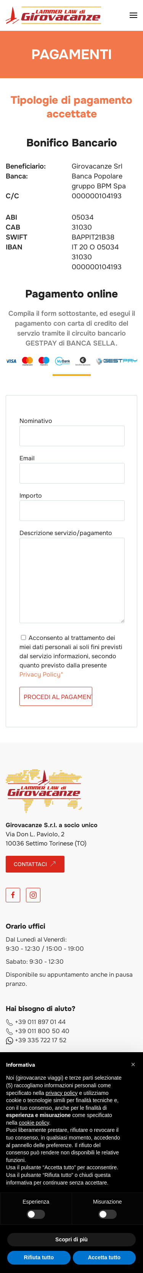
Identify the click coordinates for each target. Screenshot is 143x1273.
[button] (133, 15)
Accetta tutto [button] (104, 1257)
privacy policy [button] (62, 1093)
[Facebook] (13, 895)
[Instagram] (33, 895)
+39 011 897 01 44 (36, 1022)
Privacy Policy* (41, 674)
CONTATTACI (35, 864)
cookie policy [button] (34, 1123)
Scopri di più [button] (71, 1239)
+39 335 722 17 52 (36, 1040)
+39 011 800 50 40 (37, 1031)
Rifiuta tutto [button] (39, 1257)
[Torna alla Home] (53, 15)
